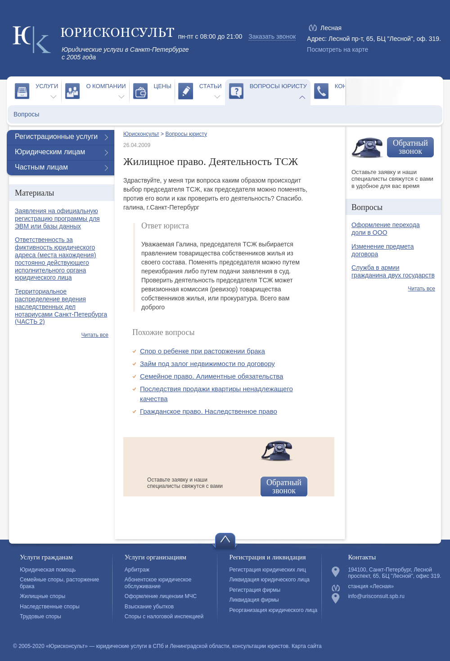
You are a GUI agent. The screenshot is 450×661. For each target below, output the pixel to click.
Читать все (94, 335)
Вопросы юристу (278, 86)
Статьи (210, 86)
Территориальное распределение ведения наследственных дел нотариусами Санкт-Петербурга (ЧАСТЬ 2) (61, 306)
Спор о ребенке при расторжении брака (202, 351)
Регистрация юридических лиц (268, 570)
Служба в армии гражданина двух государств (393, 271)
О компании (106, 86)
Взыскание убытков (149, 606)
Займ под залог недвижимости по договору (207, 363)
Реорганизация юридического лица (274, 610)
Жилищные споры (42, 596)
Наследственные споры (50, 606)
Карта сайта (307, 646)
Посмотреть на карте (337, 49)
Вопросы (26, 114)
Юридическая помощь (48, 570)
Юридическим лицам (50, 152)
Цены (162, 86)
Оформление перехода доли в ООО (385, 228)
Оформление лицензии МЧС (161, 596)
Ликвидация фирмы (254, 600)
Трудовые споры (40, 616)
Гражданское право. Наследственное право (208, 411)
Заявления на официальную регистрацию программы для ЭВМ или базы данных (57, 218)
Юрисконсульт (141, 134)
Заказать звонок (272, 36)
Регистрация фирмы (255, 590)
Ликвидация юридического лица (270, 579)
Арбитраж (137, 570)
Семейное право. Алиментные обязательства (211, 376)
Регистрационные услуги (56, 136)
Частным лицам (41, 167)
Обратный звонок (284, 486)
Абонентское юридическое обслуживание (158, 582)
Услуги (47, 86)
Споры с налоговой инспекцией (164, 616)
